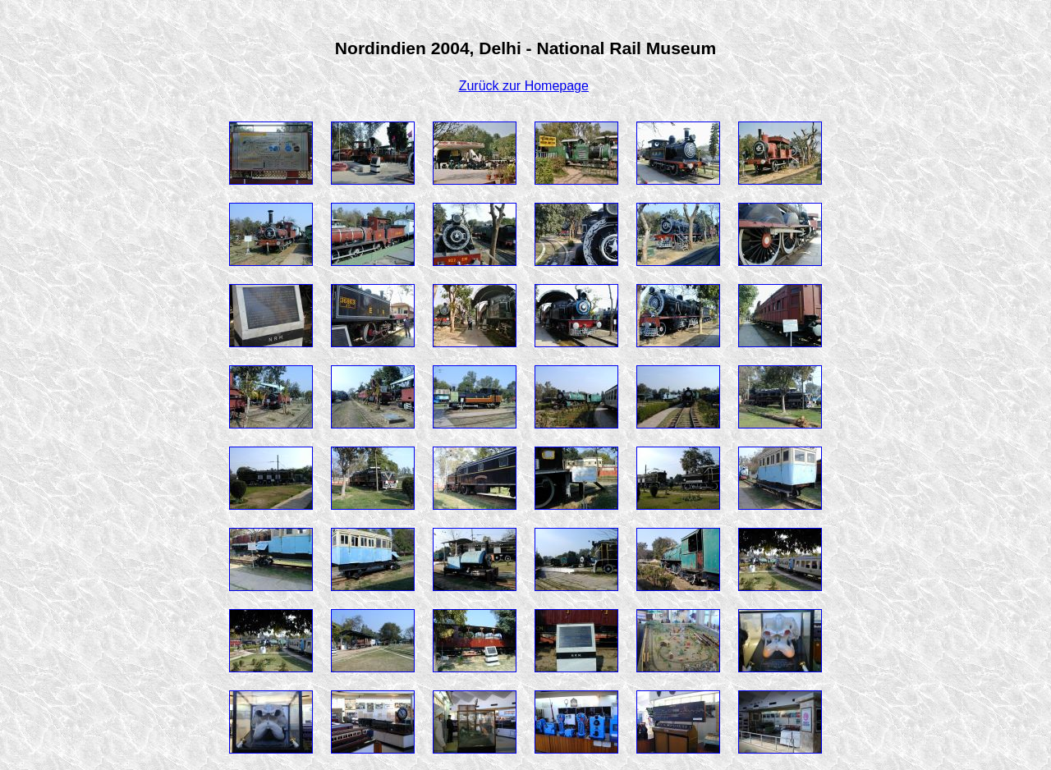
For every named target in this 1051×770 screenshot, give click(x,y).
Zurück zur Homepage (524, 86)
